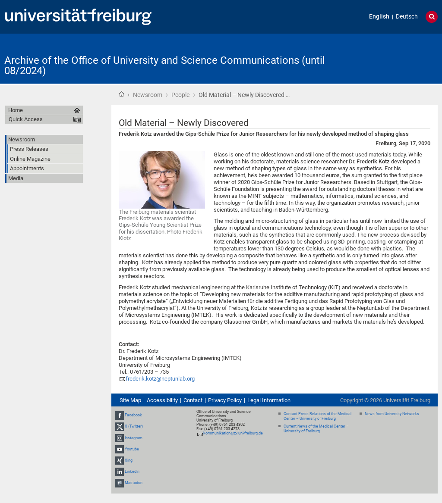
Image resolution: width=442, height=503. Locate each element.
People (180, 94)
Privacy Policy (225, 400)
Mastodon (133, 483)
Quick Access (26, 119)
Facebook (133, 415)
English (379, 16)
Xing (129, 460)
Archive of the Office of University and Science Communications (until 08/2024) (164, 65)
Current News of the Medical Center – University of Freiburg (316, 428)
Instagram (133, 438)
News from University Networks (392, 414)
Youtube (132, 449)
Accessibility (162, 400)
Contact (192, 400)
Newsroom (147, 94)
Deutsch (407, 16)
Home (121, 94)
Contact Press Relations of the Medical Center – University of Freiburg (317, 416)
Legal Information (268, 400)
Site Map (130, 400)
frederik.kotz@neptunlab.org (160, 378)
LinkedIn (132, 471)
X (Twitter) (134, 426)
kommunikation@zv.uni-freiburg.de (233, 433)
